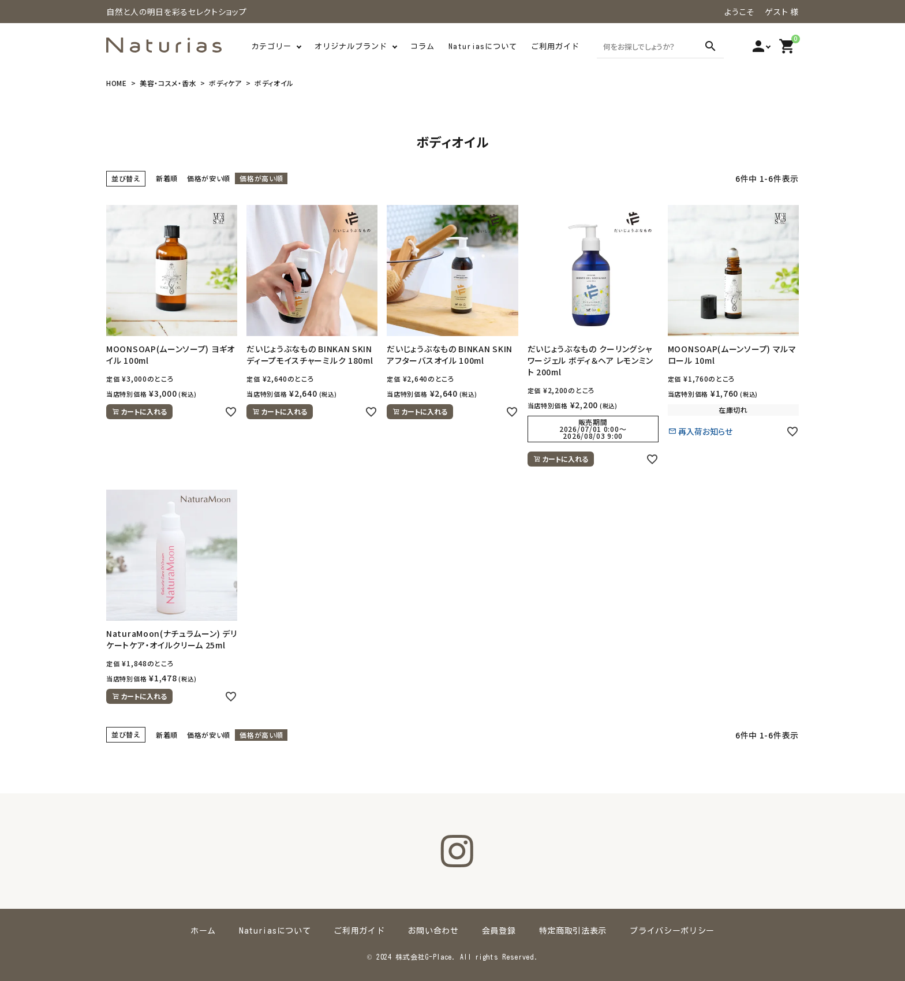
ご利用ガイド (555, 46)
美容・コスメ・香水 (168, 83)
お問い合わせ (433, 931)
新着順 (167, 178)
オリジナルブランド (351, 46)
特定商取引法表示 (573, 931)
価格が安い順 (208, 178)
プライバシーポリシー (672, 931)
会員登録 (499, 931)
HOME (116, 83)
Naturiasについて (482, 46)
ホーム (203, 931)
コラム (422, 46)
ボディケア (225, 83)
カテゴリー (271, 46)
